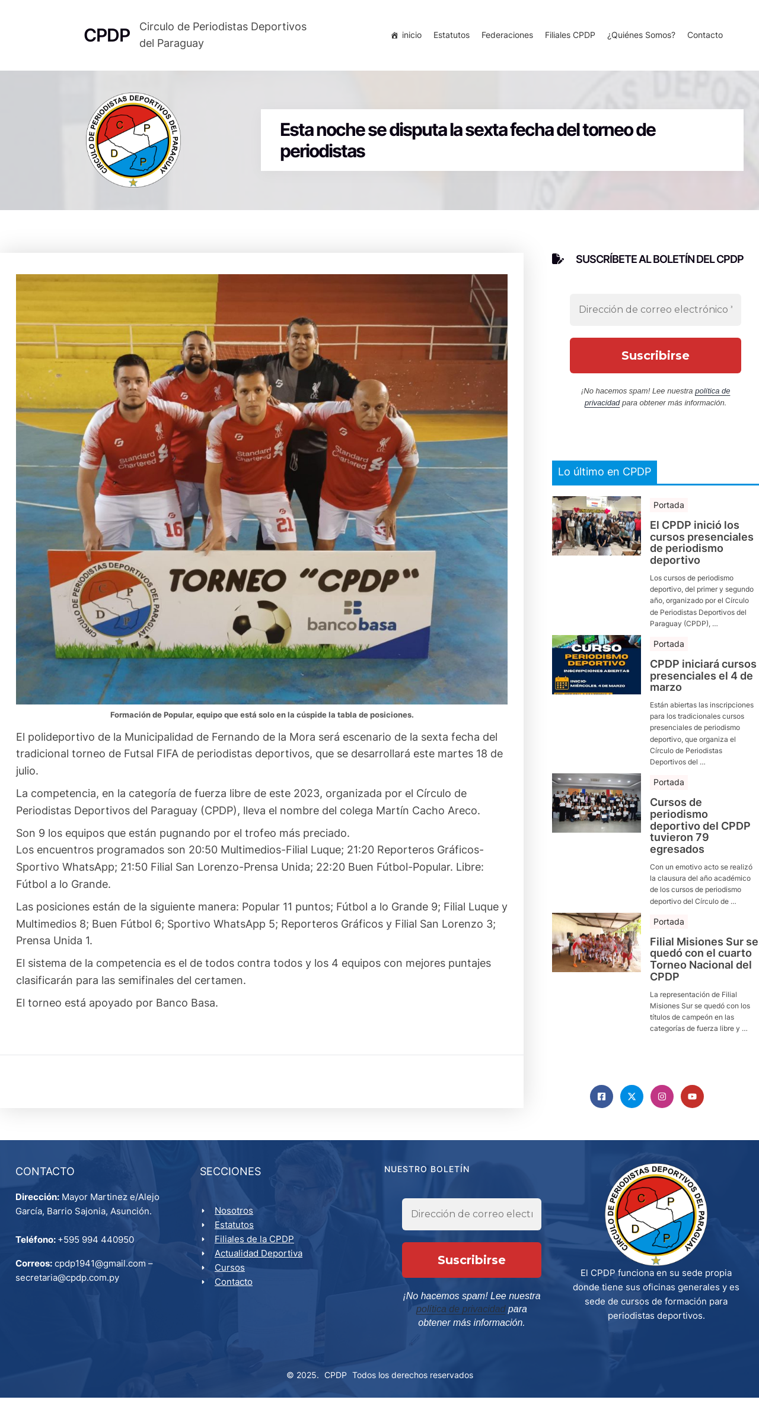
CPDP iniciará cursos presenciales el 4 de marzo (703, 680)
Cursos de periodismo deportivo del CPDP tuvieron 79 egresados (700, 830)
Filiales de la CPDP (256, 1247)
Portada (668, 509)
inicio (409, 37)
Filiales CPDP (568, 37)
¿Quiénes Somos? (639, 37)
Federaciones (505, 37)
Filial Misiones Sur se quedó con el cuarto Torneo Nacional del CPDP (704, 964)
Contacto (702, 37)
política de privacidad (449, 1317)
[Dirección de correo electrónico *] (655, 315)
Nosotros (236, 1218)
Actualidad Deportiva (261, 1261)
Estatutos (449, 37)
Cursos (232, 1275)
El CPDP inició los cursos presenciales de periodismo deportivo (702, 547)
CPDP (335, 1383)
